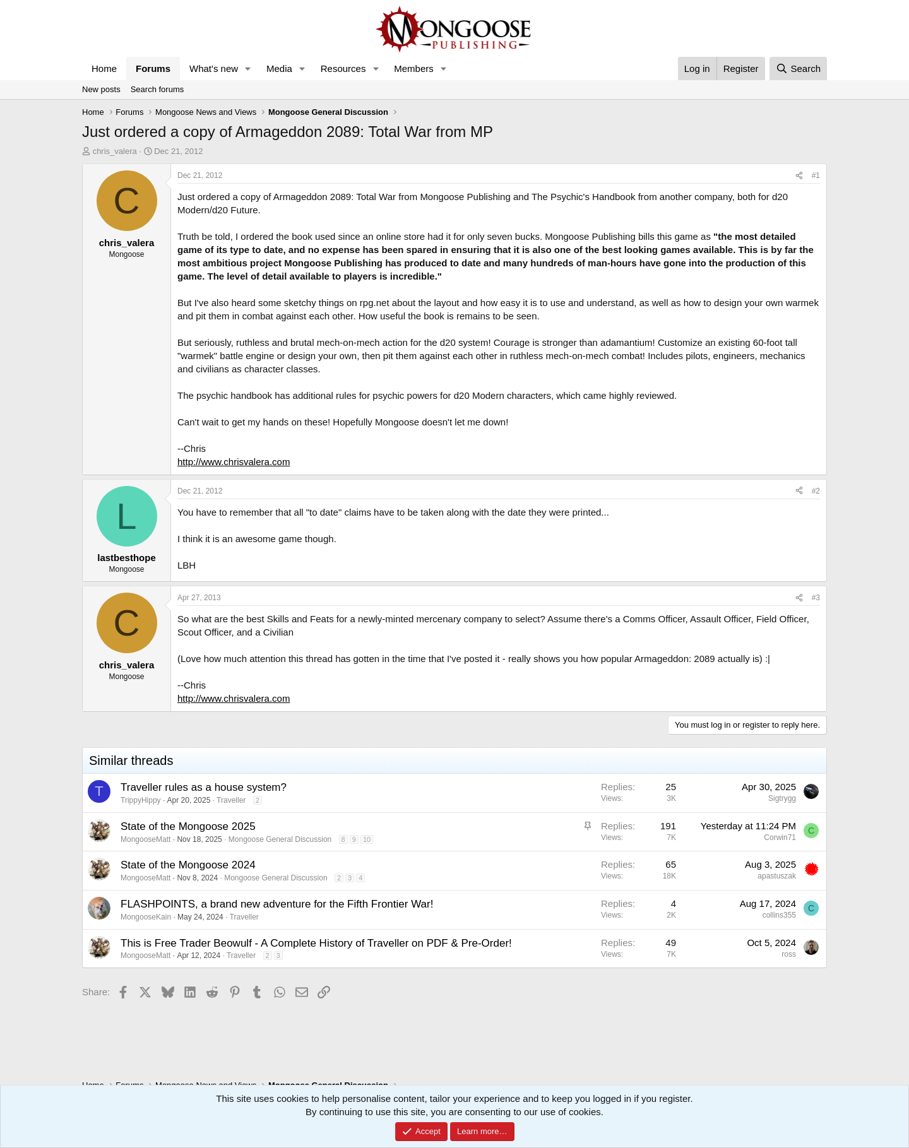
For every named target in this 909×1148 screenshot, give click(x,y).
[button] (248, 68)
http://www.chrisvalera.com (233, 461)
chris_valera (115, 151)
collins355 (779, 915)
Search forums (157, 89)
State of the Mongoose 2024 (188, 865)
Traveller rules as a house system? (204, 787)
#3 (816, 597)
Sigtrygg (782, 798)
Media (279, 68)
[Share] (799, 176)
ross (788, 954)
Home (104, 68)
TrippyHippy (141, 800)
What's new (213, 68)
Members (414, 68)
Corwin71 (780, 837)
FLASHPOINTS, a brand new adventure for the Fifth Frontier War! (277, 904)
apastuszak (777, 876)
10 (367, 839)
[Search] (798, 68)
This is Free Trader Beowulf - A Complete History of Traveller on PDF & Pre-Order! (316, 943)
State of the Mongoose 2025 (188, 826)
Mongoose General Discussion (280, 839)
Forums (153, 68)
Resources (343, 68)
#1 (816, 175)
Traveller (231, 800)
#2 (816, 491)
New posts (101, 89)
